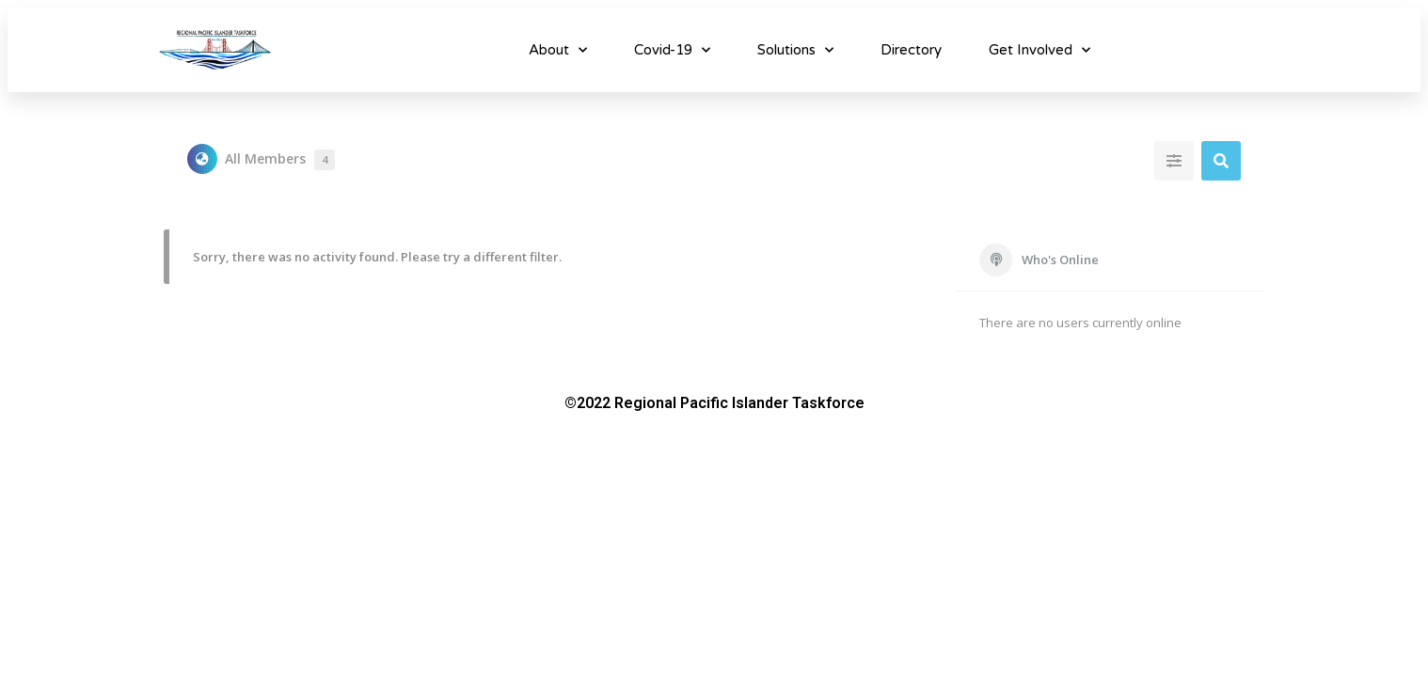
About (558, 50)
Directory (911, 49)
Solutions (795, 50)
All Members (280, 160)
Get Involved (1039, 50)
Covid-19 (672, 50)
